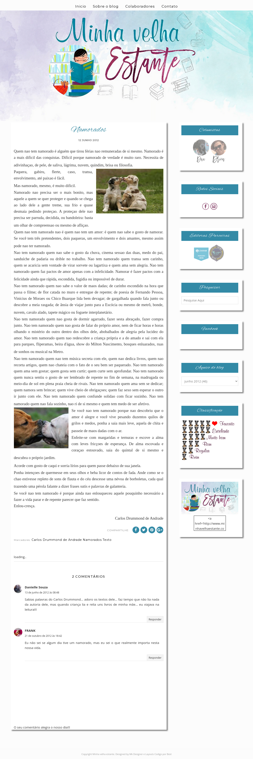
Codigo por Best (163, 754)
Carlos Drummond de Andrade (57, 540)
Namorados (92, 540)
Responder (155, 619)
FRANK (30, 630)
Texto (107, 540)
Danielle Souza (36, 587)
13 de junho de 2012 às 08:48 (42, 592)
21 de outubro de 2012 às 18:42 (43, 636)
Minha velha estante (103, 754)
